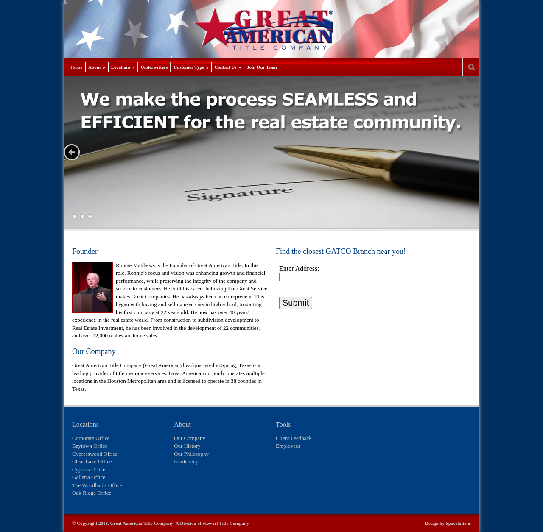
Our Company (189, 438)
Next (72, 152)
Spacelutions (458, 523)
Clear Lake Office (92, 461)
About (96, 67)
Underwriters (154, 67)
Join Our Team (262, 67)
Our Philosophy (191, 454)
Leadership (186, 461)
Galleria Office (88, 477)
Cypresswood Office (95, 454)
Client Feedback (294, 438)
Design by (435, 523)
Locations (123, 67)
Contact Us (227, 67)
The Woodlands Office (97, 485)
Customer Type (191, 67)
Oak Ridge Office (91, 493)
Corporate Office (90, 438)
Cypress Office (88, 469)
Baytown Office (89, 446)
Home (76, 67)
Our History (187, 446)
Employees (288, 446)
